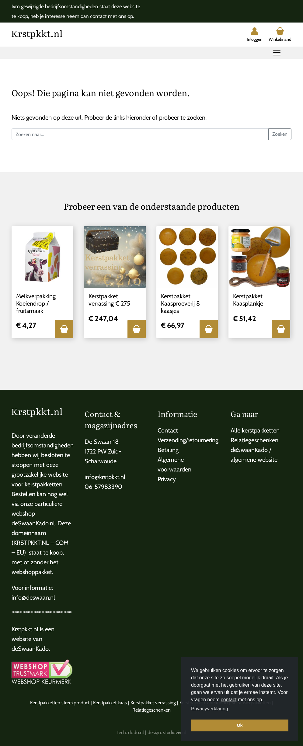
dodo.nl (136, 732)
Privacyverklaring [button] (209, 708)
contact (229, 699)
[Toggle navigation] (276, 53)
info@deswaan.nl (33, 597)
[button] (64, 329)
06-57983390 (103, 486)
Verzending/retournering (188, 440)
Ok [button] (239, 725)
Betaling (168, 450)
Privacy (167, 479)
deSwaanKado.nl (33, 523)
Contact (168, 430)
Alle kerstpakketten (255, 430)
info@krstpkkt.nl (105, 477)
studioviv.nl (174, 732)
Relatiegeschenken (254, 440)
